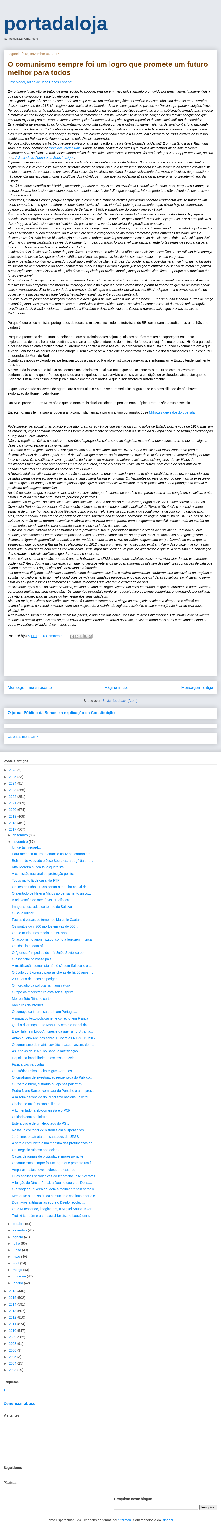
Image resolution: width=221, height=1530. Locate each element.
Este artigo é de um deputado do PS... (40, 1123)
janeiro (18, 1283)
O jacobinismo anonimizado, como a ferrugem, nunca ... (53, 939)
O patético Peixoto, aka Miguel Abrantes (42, 1071)
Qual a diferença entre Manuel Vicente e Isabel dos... (51, 1025)
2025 (13, 777)
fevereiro (20, 1276)
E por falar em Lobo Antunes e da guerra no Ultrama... (52, 1031)
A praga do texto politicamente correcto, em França (50, 1018)
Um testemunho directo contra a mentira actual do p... (52, 887)
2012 (13, 1317)
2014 (13, 1304)
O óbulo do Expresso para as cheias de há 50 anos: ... (52, 972)
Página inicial (117, 687)
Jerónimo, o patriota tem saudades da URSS (45, 1137)
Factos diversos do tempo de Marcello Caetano (47, 920)
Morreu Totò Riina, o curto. (32, 999)
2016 (13, 1291)
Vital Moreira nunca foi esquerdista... (39, 867)
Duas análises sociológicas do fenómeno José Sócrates (53, 1176)
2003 (13, 1370)
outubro (19, 1224)
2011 (13, 1324)
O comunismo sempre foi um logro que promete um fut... (54, 1163)
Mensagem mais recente (30, 687)
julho (17, 1243)
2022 (13, 797)
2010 (13, 1331)
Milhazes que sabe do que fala (172, 412)
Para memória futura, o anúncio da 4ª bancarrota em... (52, 854)
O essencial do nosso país (31, 959)
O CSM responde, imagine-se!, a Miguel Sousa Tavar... (53, 1209)
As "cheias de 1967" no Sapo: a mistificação (45, 1051)
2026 (13, 770)
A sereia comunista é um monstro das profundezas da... (53, 1143)
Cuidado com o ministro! (30, 1117)
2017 (13, 829)
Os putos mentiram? (23, 737)
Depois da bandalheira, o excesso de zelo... (44, 1058)
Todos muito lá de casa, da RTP (36, 880)
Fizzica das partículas (28, 1064)
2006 (13, 1350)
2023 (13, 790)
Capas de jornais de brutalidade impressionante (47, 1156)
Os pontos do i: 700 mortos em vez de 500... (45, 926)
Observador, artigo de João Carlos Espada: (40, 82)
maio (17, 1256)
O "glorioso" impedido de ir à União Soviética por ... (50, 953)
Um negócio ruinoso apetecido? (35, 1150)
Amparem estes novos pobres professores (43, 1170)
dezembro (21, 835)
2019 (13, 816)
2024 (13, 783)
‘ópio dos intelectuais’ (65, 148)
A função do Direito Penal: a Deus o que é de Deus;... (52, 1183)
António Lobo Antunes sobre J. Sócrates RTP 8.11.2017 (53, 1038)
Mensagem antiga (197, 687)
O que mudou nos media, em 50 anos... (41, 933)
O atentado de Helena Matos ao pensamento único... (51, 893)
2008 (13, 1344)
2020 (13, 810)
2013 (13, 1311)
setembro (20, 1230)
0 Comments (52, 636)
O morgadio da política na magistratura (41, 985)
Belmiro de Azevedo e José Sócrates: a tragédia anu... (52, 861)
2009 (13, 1337)
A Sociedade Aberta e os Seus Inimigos (44, 158)
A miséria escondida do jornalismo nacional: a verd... (51, 1097)
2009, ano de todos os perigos (34, 979)
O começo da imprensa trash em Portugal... (44, 1012)
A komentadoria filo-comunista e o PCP (41, 1110)
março (18, 1270)
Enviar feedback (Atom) (119, 701)
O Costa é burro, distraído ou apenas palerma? (47, 1084)
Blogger (167, 1520)
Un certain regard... (26, 847)
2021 (13, 803)
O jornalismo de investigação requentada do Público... (52, 1077)
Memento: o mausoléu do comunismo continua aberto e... (55, 1196)
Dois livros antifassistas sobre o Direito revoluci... (48, 1202)
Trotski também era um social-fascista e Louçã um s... (52, 1215)
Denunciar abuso (20, 1403)
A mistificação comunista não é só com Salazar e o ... (52, 966)
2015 (13, 1298)
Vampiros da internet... (29, 1005)
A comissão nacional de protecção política (43, 874)
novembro (21, 842)
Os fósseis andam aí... (28, 946)
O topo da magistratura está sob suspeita (43, 992)
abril (16, 1263)
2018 (13, 823)
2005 (13, 1357)
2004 (13, 1363)
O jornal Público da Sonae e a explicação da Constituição (61, 712)
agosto (18, 1237)
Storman (124, 1520)
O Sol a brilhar (22, 913)
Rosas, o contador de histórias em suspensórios (48, 1130)
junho (17, 1250)
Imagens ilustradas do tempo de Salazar (42, 907)
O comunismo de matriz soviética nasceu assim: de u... (53, 1045)
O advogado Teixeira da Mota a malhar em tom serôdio (53, 1189)
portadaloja (55, 23)
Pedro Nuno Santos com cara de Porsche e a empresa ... (55, 1091)
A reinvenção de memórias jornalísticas (41, 900)
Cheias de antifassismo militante (36, 1104)
